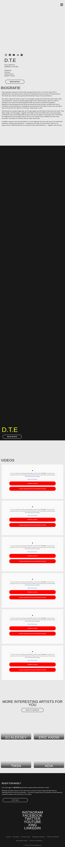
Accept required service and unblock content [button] (32, 489)
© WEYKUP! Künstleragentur (32, 845)
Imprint (8, 837)
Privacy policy (25, 837)
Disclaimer (16, 837)
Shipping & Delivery (38, 837)
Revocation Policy (22, 841)
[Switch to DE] (48, 841)
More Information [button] (32, 479)
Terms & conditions (35, 841)
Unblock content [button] (32, 483)
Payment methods (53, 837)
